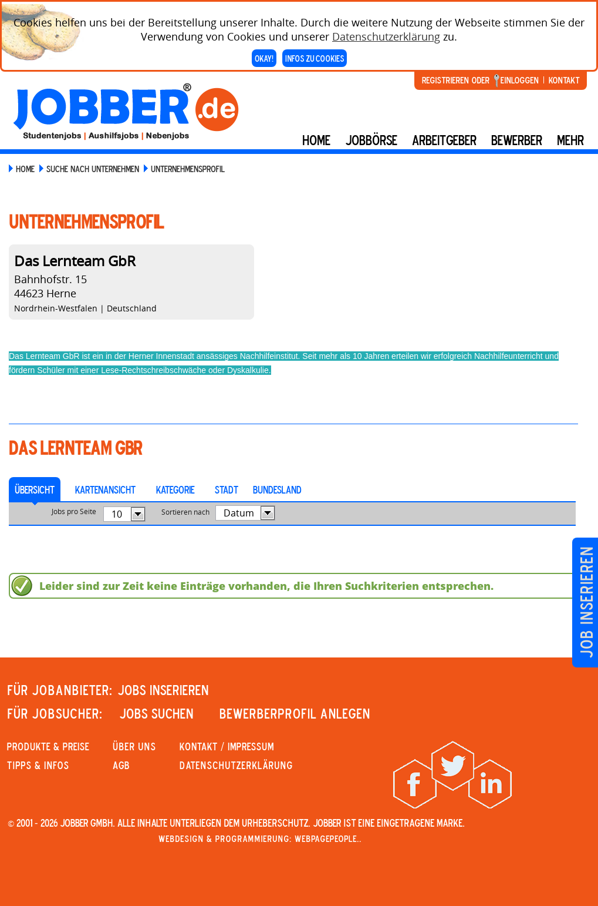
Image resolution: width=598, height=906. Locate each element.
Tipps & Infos (38, 765)
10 (117, 514)
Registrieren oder (455, 80)
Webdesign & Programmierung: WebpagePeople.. (259, 838)
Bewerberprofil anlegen (294, 713)
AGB (121, 765)
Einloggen (520, 80)
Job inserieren (586, 602)
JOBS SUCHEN (156, 713)
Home (316, 140)
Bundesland (277, 489)
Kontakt (564, 80)
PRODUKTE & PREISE (48, 746)
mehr (570, 140)
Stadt (226, 489)
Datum (239, 512)
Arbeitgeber (444, 140)
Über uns (134, 746)
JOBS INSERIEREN (163, 690)
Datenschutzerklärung (386, 36)
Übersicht (35, 489)
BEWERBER (516, 140)
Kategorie (175, 489)
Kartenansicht (105, 489)
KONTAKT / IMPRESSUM (227, 746)
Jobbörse (371, 140)
